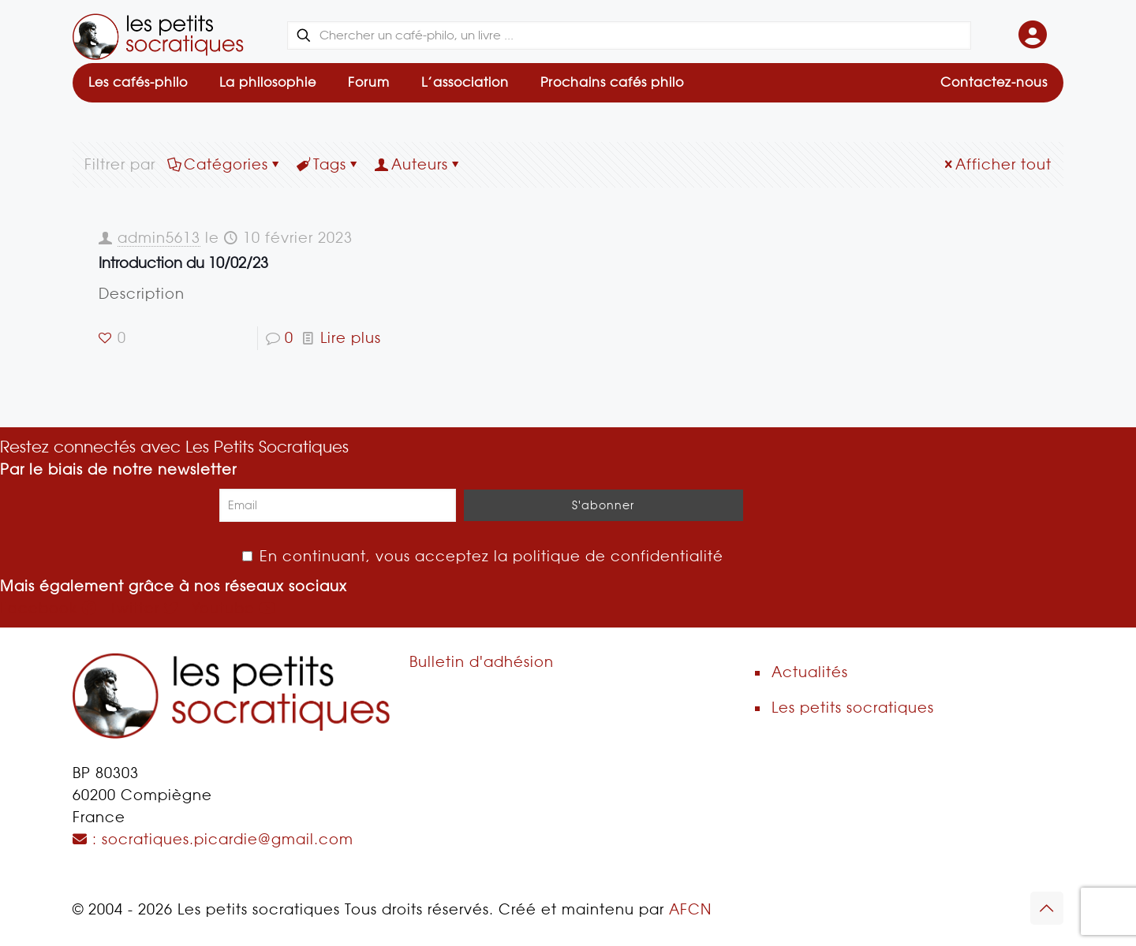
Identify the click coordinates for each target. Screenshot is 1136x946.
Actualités (810, 672)
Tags (329, 164)
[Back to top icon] (1046, 908)
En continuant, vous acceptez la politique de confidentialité (482, 556)
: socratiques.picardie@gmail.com (213, 839)
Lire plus (350, 338)
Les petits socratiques (853, 707)
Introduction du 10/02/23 (183, 263)
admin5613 (159, 237)
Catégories (224, 164)
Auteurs (418, 164)
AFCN (690, 909)
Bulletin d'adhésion (481, 662)
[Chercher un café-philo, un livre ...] (629, 35)
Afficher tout (996, 164)
